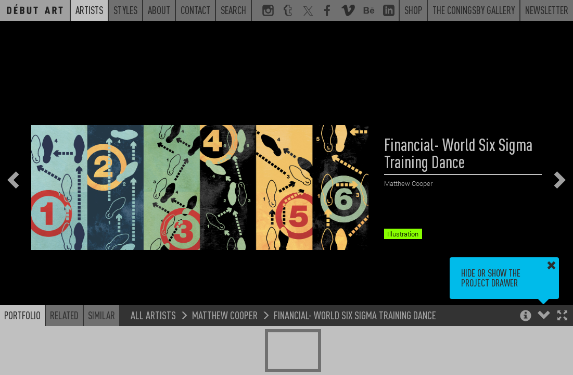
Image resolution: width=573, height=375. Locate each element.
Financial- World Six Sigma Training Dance (355, 315)
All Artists (153, 315)
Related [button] (64, 315)
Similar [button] (101, 315)
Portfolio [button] (22, 315)
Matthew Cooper (225, 315)
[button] (562, 316)
